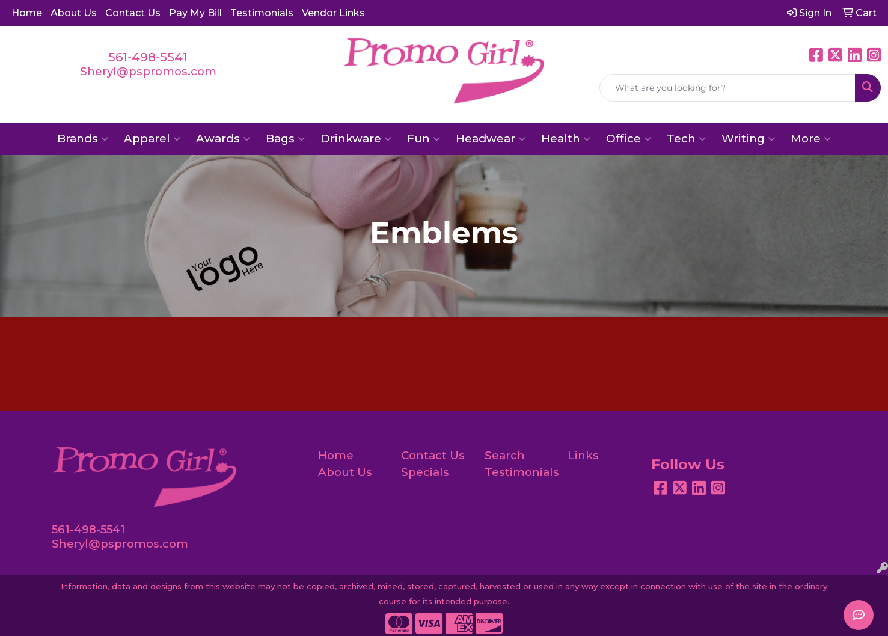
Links (583, 455)
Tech (686, 139)
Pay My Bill (195, 13)
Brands (82, 139)
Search (505, 455)
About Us (74, 13)
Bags (285, 139)
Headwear (490, 139)
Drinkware (355, 139)
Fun (423, 139)
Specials (425, 472)
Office (628, 139)
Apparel (152, 139)
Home (26, 13)
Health (565, 139)
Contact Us (133, 13)
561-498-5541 (148, 57)
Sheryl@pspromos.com (148, 71)
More (811, 139)
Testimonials (261, 13)
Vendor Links (333, 13)
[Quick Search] (727, 88)
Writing (748, 139)
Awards (223, 139)
